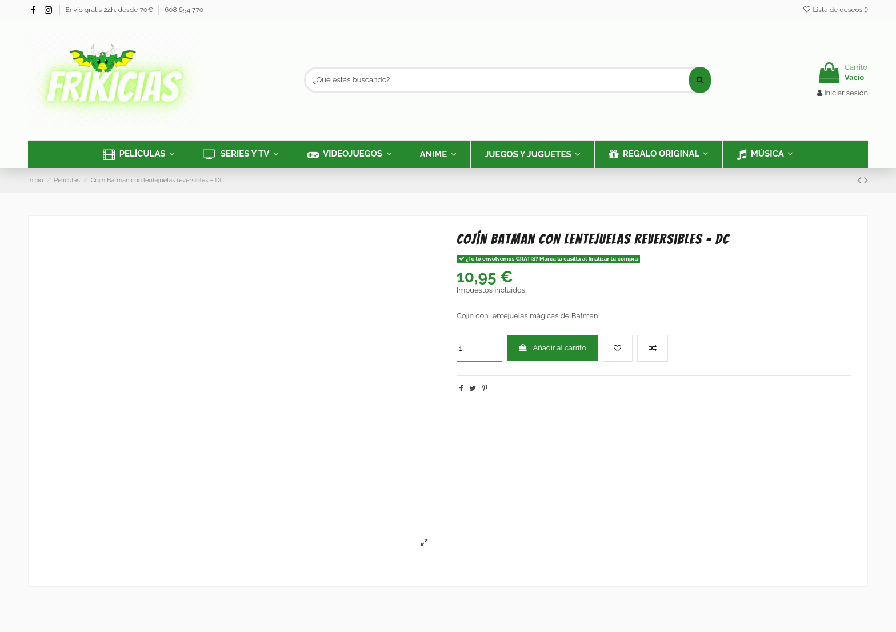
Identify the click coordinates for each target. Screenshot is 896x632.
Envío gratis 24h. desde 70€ (110, 10)
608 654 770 (184, 10)
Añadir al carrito (552, 347)
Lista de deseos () (835, 10)
